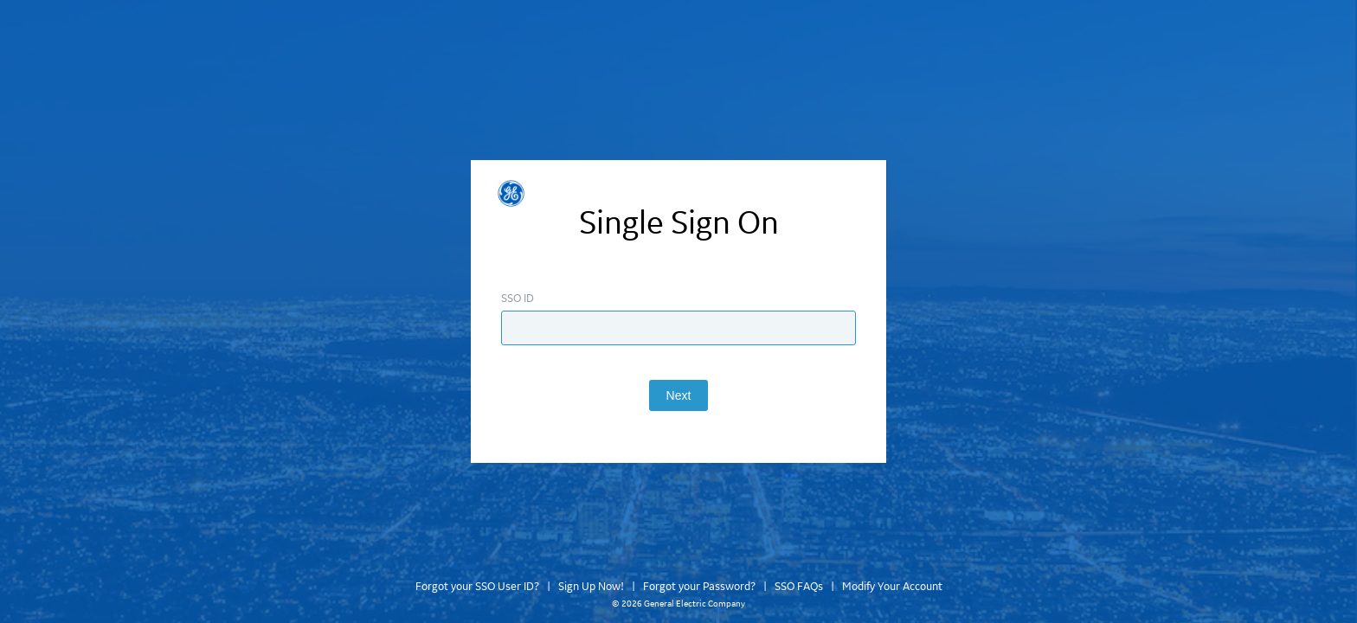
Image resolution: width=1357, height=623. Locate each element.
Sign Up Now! (591, 587)
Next (678, 395)
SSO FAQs (799, 587)
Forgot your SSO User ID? (477, 587)
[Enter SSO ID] (678, 328)
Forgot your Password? (699, 587)
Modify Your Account (892, 587)
